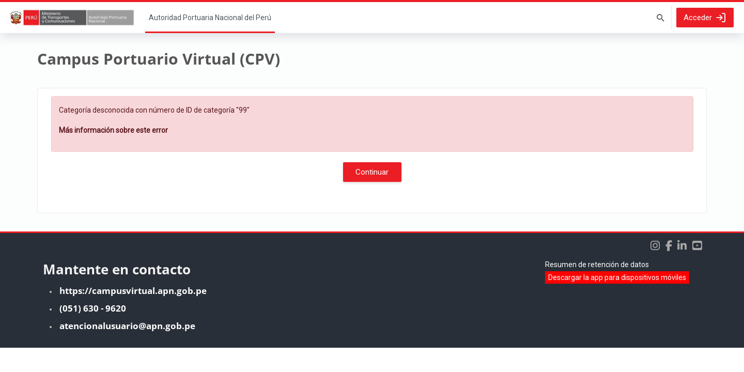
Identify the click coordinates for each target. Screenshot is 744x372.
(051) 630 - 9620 (92, 332)
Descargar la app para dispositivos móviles (617, 302)
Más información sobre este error (113, 130)
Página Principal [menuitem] (210, 17)
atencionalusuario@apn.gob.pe (127, 350)
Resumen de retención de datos (597, 289)
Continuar (372, 172)
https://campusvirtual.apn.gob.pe (133, 315)
